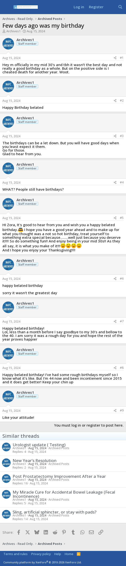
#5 (122, 218)
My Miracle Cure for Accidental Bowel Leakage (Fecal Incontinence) (64, 494)
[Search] (120, 7)
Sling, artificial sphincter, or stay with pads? (54, 512)
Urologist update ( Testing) (39, 444)
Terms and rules (15, 554)
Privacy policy (41, 554)
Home (69, 554)
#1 (122, 58)
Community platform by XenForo (42, 562)
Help (57, 554)
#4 (122, 182)
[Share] (115, 58)
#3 (122, 136)
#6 (122, 278)
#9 (122, 410)
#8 (122, 368)
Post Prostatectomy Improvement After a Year (59, 476)
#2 (122, 100)
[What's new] (110, 7)
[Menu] (6, 7)
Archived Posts (58, 448)
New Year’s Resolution (34, 460)
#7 (122, 321)
